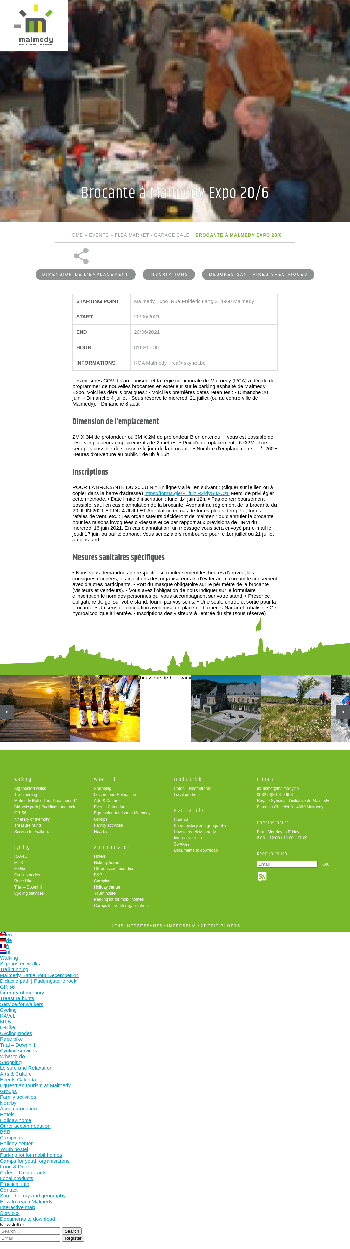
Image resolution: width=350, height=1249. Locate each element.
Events (99, 235)
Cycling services (29, 893)
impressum (181, 926)
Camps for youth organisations (122, 905)
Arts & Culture (107, 800)
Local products (187, 794)
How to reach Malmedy (195, 831)
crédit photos (220, 926)
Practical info (188, 810)
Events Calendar (109, 807)
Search (72, 1231)
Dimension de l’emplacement (85, 274)
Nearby (100, 831)
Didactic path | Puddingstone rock (45, 807)
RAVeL (20, 856)
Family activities (108, 825)
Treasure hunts (28, 825)
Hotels (100, 856)
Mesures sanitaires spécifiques (258, 274)
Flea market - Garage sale (152, 235)
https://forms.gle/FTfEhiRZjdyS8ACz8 (186, 493)
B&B (98, 874)
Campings (103, 881)
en (6, 934)
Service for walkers (31, 831)
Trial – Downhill (28, 887)
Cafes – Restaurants (192, 788)
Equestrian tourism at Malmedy (122, 813)
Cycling (22, 847)
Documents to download (196, 850)
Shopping (102, 788)
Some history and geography (200, 825)
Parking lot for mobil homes (119, 899)
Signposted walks (30, 788)
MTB (18, 862)
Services (181, 844)
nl (5, 952)
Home (75, 235)
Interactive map (188, 838)
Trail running (25, 794)
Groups (100, 819)
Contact (181, 819)
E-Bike (20, 868)
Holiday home (106, 862)
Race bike (23, 881)
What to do (106, 779)
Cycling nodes (27, 874)
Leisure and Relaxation (115, 794)
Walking (23, 779)
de (6, 940)
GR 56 (20, 813)
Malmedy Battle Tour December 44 (46, 800)
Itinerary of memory (32, 819)
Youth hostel (105, 893)
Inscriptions (168, 274)
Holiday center (107, 887)
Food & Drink (187, 779)
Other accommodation (114, 868)
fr (4, 946)
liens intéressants (136, 926)
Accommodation (112, 847)
